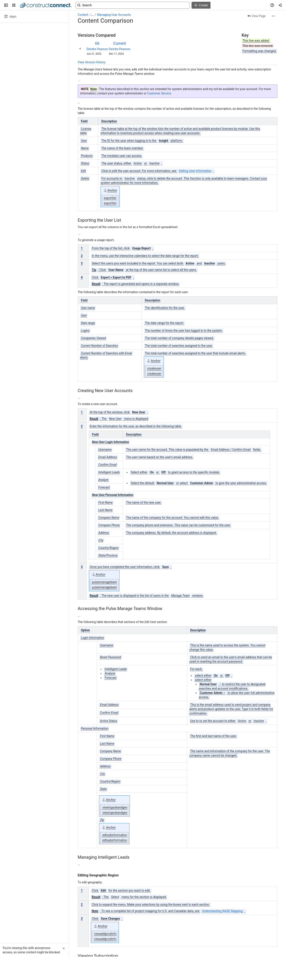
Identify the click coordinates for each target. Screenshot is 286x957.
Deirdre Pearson (97, 49)
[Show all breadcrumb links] (92, 15)
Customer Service (159, 93)
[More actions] (273, 16)
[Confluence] (45, 5)
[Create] (201, 5)
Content (83, 14)
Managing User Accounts (114, 14)
